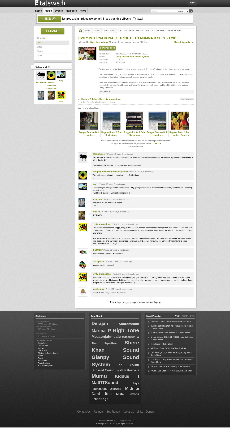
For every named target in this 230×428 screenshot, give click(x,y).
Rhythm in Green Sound (48, 353)
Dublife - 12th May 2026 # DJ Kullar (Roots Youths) (172, 326)
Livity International (99, 42)
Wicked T (97, 212)
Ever (192, 316)
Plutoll (40, 356)
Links (140, 411)
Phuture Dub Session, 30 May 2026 (165, 371)
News (83, 10)
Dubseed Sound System (109, 370)
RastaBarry (42, 343)
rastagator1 (98, 261)
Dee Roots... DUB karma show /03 (165, 321)
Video (39, 47)
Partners (98, 411)
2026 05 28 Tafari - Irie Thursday (164, 366)
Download (189, 99)
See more (105, 91)
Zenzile (115, 389)
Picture (40, 51)
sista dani (97, 199)
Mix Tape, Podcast (178, 348)
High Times (155, 344)
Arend (40, 358)
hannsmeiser (41, 82)
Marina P (101, 330)
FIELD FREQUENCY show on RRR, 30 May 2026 (171, 353)
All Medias (41, 38)
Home (38, 10)
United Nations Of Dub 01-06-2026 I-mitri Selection (172, 337)
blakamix (97, 250)
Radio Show (109, 30)
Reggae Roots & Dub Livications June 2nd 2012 (180, 135)
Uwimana (133, 370)
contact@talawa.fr (123, 421)
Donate (150, 411)
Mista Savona (127, 394)
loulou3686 (42, 361)
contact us (156, 143)
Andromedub (129, 324)
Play (182, 99)
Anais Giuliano (44, 363)
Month (185, 316)
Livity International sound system (132, 56)
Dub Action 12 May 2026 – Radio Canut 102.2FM (171, 360)
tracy (61, 81)
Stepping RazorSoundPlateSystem (51, 85)
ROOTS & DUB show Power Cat (164, 333)
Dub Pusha (42, 351)
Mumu (99, 376)
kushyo (41, 348)
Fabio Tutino (43, 346)
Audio (39, 42)
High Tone (126, 330)
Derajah (100, 323)
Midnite (132, 388)
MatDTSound (105, 382)
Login (192, 2)
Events (59, 10)
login (119, 302)
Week (177, 316)
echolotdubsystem (46, 365)
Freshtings (100, 399)
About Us (128, 411)
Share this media (182, 42)
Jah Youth (128, 365)
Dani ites (102, 394)
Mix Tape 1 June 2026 (160, 348)
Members (71, 10)
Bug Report (113, 411)
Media (48, 10)
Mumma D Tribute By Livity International (101, 99)
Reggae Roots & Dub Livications (89, 133)
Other (39, 55)
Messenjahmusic (106, 337)
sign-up (127, 302)
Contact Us (84, 411)
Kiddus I (127, 376)
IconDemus (98, 289)
